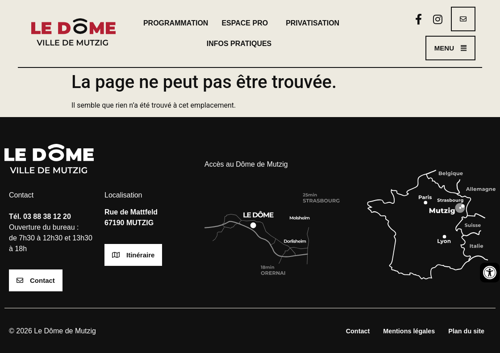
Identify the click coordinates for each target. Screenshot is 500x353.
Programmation (175, 23)
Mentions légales (409, 331)
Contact (358, 331)
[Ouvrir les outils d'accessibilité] (490, 272)
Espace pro (246, 23)
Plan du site (466, 331)
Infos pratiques (241, 43)
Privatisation (312, 23)
